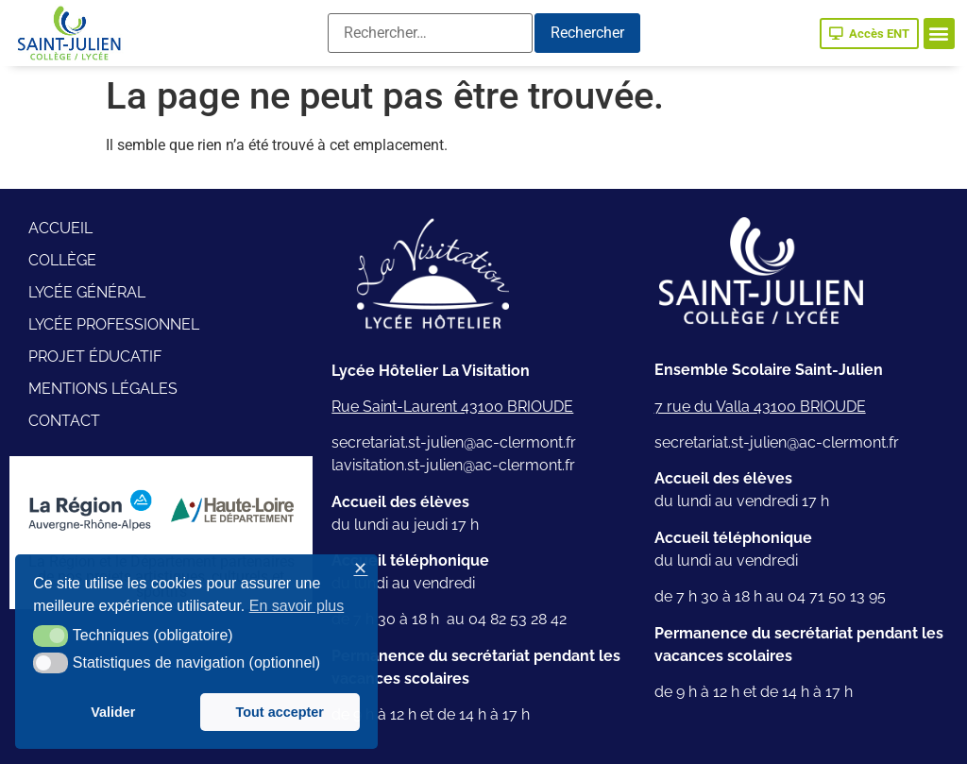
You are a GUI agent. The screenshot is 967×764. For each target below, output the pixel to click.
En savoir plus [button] (297, 606)
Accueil (60, 228)
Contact (64, 421)
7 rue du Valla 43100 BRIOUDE (760, 407)
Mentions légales (103, 389)
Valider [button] (113, 712)
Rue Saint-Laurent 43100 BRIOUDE (452, 407)
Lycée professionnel (113, 324)
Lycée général (86, 292)
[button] (939, 33)
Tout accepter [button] (280, 712)
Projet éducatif (94, 356)
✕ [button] (360, 569)
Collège (62, 260)
